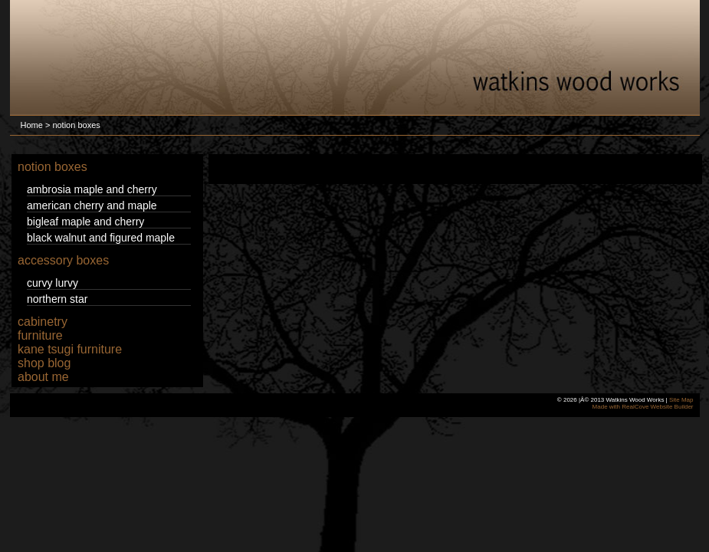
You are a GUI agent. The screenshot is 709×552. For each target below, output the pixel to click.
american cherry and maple (92, 205)
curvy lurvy (52, 283)
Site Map (681, 399)
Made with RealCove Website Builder (643, 406)
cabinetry (42, 321)
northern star (57, 299)
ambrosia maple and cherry (92, 189)
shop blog (44, 363)
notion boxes (52, 166)
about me (43, 376)
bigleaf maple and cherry (85, 221)
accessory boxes (63, 260)
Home (32, 125)
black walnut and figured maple (101, 238)
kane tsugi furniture (70, 349)
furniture (40, 335)
